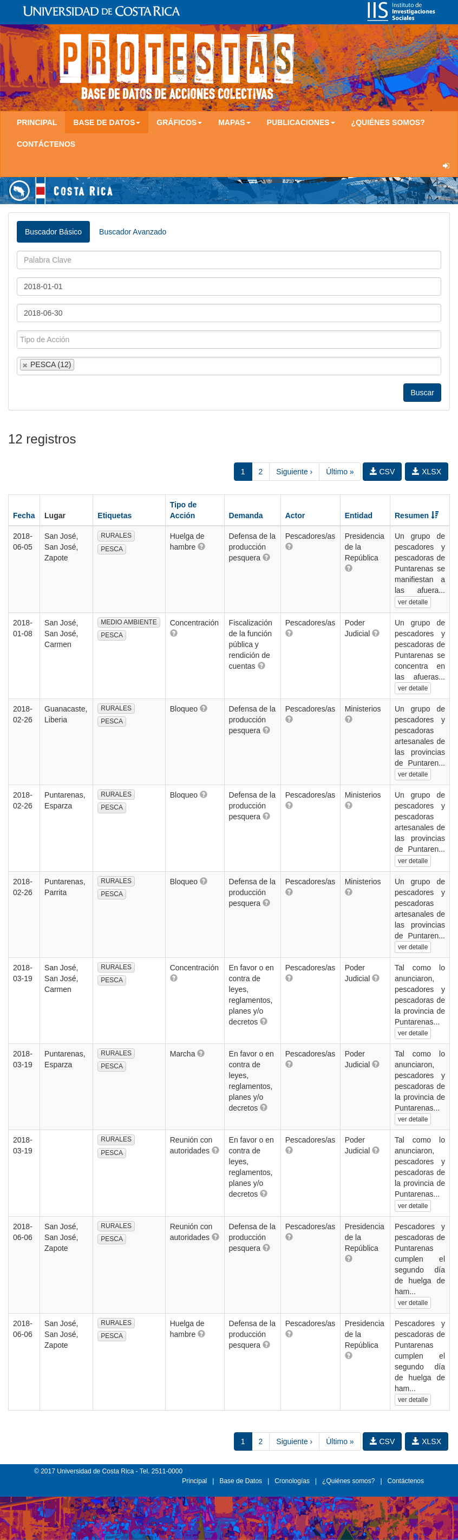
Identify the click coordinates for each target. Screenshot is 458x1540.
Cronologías (292, 1481)
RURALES (116, 535)
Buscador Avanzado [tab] (132, 231)
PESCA (112, 549)
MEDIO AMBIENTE (128, 622)
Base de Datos (240, 1481)
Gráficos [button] (179, 122)
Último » (340, 471)
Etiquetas (114, 515)
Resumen (417, 515)
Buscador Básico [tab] (53, 231)
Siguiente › (294, 471)
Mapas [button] (234, 122)
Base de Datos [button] (106, 122)
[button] (201, 546)
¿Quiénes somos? (388, 122)
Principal (37, 122)
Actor (295, 515)
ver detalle (413, 602)
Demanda (246, 515)
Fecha (24, 515)
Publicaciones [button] (301, 122)
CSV (382, 471)
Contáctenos (46, 144)
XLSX (426, 471)
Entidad (358, 515)
